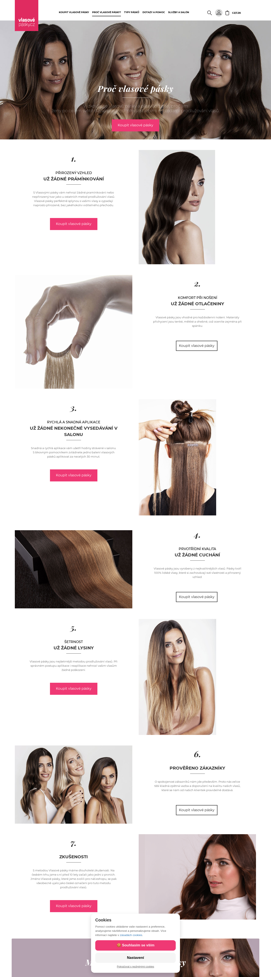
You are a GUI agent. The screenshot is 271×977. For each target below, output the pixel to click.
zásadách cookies (131, 935)
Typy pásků (131, 12)
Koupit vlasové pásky (74, 12)
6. (197, 753)
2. (197, 283)
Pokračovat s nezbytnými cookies (135, 966)
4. (197, 534)
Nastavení (135, 958)
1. (73, 158)
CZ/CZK (236, 12)
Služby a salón (178, 12)
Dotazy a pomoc (153, 12)
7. (74, 842)
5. (74, 627)
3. (73, 407)
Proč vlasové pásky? (106, 12)
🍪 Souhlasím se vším (136, 945)
